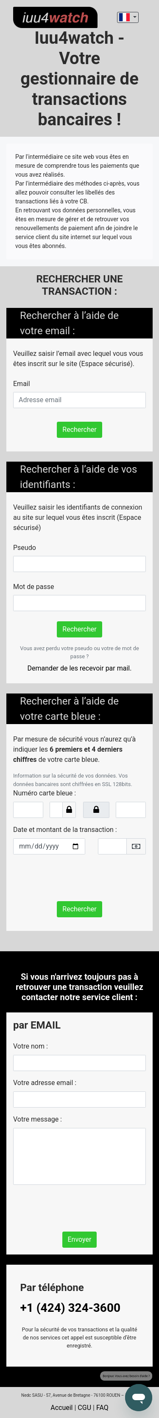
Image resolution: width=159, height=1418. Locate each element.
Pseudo (24, 548)
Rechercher (79, 430)
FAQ (102, 1408)
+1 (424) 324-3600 (70, 1308)
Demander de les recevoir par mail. (80, 668)
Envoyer (80, 1239)
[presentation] (77, 877)
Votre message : (37, 1119)
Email (21, 384)
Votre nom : (30, 1046)
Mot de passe (33, 587)
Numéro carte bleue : (44, 793)
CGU (84, 1408)
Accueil (61, 1408)
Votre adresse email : (44, 1083)
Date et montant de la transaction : (65, 830)
